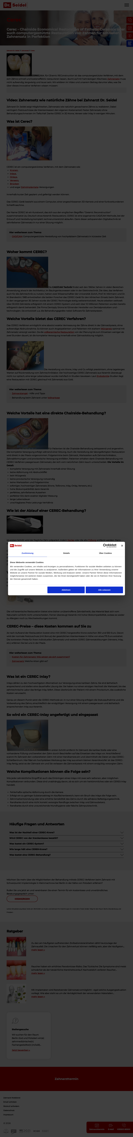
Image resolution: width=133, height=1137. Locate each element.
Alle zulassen (104, 590)
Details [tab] (66, 553)
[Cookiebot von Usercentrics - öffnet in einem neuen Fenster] (105, 546)
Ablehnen (66, 590)
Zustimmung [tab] (28, 553)
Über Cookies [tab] (105, 553)
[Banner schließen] (122, 546)
